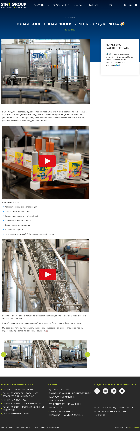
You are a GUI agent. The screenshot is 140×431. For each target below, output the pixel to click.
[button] (3, 354)
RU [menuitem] (110, 5)
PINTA (45, 111)
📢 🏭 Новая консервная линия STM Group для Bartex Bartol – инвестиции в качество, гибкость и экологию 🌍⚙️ (119, 60)
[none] (111, 5)
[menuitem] (111, 5)
